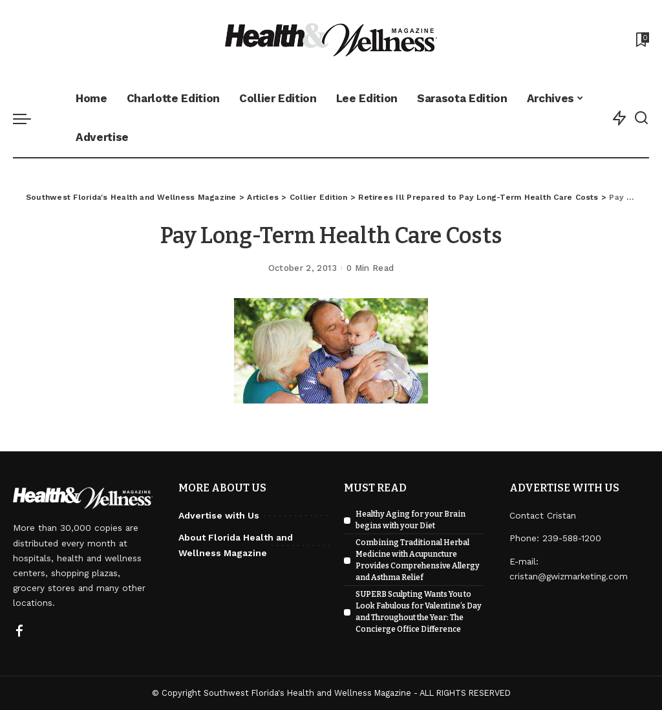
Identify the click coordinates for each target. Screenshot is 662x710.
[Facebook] (19, 631)
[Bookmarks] (641, 39)
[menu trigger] (28, 118)
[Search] (641, 118)
